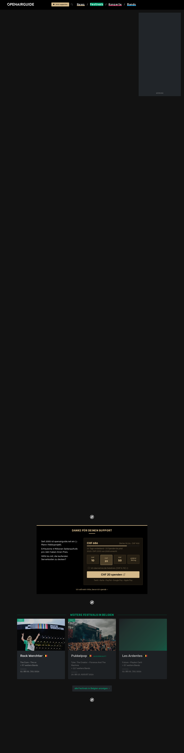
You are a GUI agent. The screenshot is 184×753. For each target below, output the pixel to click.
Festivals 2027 (24, 720)
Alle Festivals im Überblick (30, 735)
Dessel (122, 94)
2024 (131, 412)
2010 (96, 376)
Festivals (20, 13)
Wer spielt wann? (19, 148)
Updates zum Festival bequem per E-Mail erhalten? (37, 132)
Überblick (52, 146)
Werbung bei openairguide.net (109, 713)
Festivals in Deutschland (29, 713)
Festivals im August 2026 (29, 729)
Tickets (51, 148)
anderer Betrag (133, 545)
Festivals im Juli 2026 (28, 726)
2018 (127, 385)
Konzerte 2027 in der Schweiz (70, 735)
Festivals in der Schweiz (29, 710)
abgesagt (19, 247)
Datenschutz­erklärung (105, 716)
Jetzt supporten (60, 5)
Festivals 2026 (24, 716)
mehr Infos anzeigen (69, 262)
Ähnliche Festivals (75, 148)
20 (106, 545)
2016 (114, 376)
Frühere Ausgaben (108, 146)
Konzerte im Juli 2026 (66, 729)
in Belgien (103, 237)
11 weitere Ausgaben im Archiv (32, 425)
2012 (102, 376)
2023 (125, 376)
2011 (110, 385)
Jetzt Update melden (55, 334)
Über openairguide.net (105, 707)
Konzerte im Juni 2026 (66, 726)
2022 (125, 404)
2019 (120, 376)
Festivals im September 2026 (31, 732)
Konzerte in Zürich (64, 710)
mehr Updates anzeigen (33, 325)
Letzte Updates (73, 146)
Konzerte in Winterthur (66, 716)
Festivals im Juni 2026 (28, 723)
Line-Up (14, 146)
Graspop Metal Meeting (47, 13)
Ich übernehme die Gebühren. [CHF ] (108, 552)
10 (93, 545)
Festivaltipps (23, 707)
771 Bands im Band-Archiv (102, 422)
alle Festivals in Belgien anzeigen (91, 673)
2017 (114, 395)
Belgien (30, 13)
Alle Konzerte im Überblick (68, 738)
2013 (115, 385)
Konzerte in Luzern (64, 720)
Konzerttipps (61, 707)
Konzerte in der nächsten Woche (71, 723)
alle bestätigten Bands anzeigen (102, 340)
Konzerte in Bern (63, 713)
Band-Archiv (106, 148)
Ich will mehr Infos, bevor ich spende (91, 574)
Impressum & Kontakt (104, 720)
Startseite (8, 13)
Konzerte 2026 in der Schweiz (70, 732)
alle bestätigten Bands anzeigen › (36, 122)
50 (120, 545)
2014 (108, 376)
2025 (131, 376)
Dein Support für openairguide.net (110, 710)
